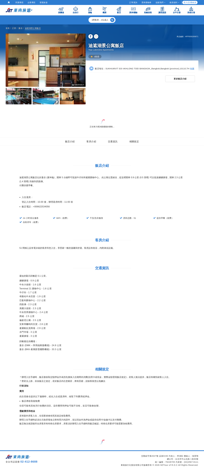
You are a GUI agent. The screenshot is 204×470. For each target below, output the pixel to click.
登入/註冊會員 (190, 2)
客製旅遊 (44, 2)
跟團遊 (61, 10)
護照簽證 (162, 10)
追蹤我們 (160, 2)
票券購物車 (146, 2)
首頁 (8, 28)
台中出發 (177, 10)
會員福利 (174, 2)
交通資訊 (113, 141)
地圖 (192, 68)
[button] (102, 20)
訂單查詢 (133, 2)
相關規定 (134, 141)
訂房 (14, 28)
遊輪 (90, 10)
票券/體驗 (133, 10)
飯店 (119, 10)
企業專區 (32, 2)
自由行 (75, 10)
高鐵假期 (148, 10)
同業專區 (19, 2)
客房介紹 (91, 141)
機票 (104, 10)
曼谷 (20, 28)
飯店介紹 (70, 141)
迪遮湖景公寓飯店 (33, 28)
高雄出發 (191, 10)
